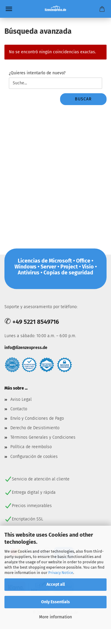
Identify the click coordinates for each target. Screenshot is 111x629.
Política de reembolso (31, 446)
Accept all (55, 584)
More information (55, 617)
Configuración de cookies (34, 456)
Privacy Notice (60, 572)
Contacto (18, 408)
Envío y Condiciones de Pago (37, 418)
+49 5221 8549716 (35, 321)
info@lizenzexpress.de (25, 347)
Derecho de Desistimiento (34, 427)
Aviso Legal (21, 399)
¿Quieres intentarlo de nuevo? (37, 72)
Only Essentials (55, 601)
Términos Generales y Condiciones (42, 437)
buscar (83, 99)
